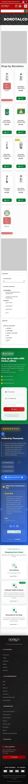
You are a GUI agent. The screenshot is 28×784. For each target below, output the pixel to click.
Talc (7, 312)
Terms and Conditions (8, 711)
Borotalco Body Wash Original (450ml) (7, 89)
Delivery (4, 721)
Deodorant (9, 306)
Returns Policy (6, 717)
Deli (8, 335)
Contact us (5, 694)
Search (3, 730)
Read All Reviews (14, 477)
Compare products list (8, 697)
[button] (10, 526)
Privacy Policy (14, 370)
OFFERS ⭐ (9, 328)
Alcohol (9, 337)
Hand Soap (9, 309)
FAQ (3, 684)
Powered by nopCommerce (14, 781)
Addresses (4, 661)
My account (5, 655)
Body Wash (9, 302)
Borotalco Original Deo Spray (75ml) (21, 156)
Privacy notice (5, 724)
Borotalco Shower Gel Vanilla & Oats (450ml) (21, 191)
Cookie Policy (5, 714)
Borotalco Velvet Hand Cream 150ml (7, 224)
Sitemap (4, 691)
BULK (8, 340)
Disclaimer (5, 727)
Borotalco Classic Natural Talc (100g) (7, 122)
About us (4, 688)
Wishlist (4, 667)
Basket (4, 664)
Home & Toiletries (12, 333)
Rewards (4, 670)
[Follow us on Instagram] (23, 2)
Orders (3, 658)
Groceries (10, 330)
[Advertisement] (14, 47)
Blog (3, 681)
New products (5, 700)
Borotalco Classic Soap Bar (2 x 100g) (21, 122)
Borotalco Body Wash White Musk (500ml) (21, 89)
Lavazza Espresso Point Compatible (13, 293)
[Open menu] (25, 6)
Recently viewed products (9, 733)
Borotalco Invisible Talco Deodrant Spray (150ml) (7, 157)
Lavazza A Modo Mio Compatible (12, 297)
